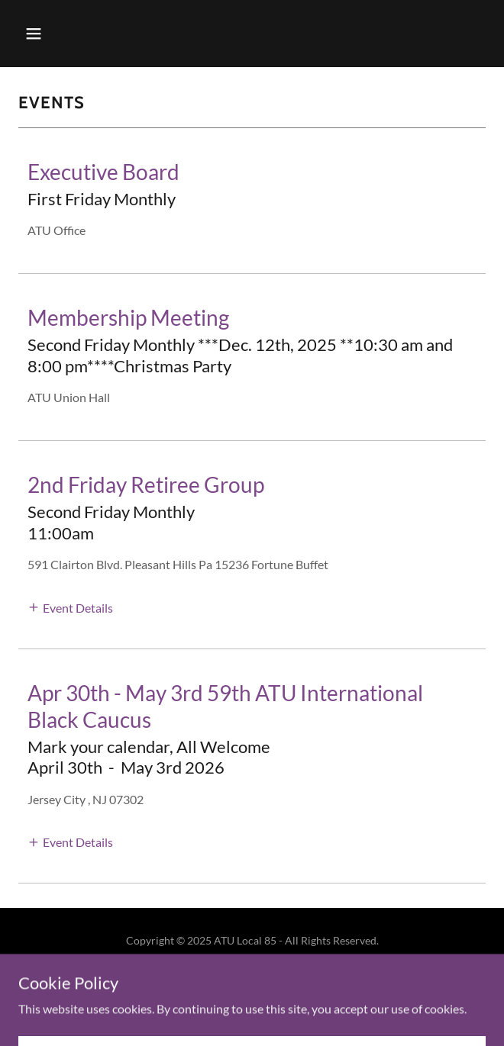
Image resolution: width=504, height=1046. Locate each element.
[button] (53, 33)
